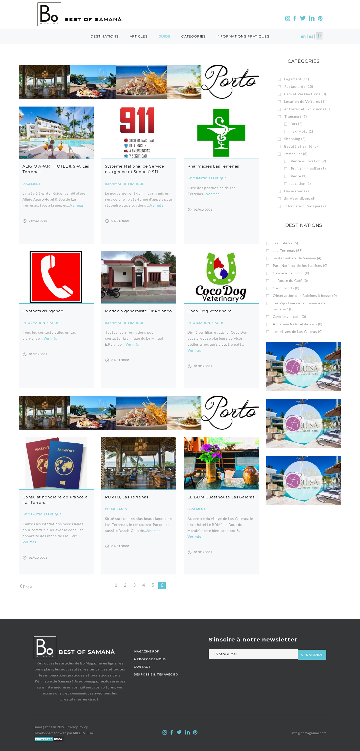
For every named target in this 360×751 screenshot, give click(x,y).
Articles (139, 36)
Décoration (296, 191)
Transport (295, 116)
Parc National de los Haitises (300, 265)
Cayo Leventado (289, 316)
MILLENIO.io (83, 733)
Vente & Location (308, 161)
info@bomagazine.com (309, 733)
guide (164, 36)
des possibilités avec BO (156, 674)
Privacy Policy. (77, 727)
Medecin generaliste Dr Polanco (138, 311)
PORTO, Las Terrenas (126, 497)
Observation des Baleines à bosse (305, 295)
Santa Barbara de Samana (297, 258)
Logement (31, 184)
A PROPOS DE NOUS (150, 659)
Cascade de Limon (291, 273)
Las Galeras (285, 243)
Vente (299, 176)
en (303, 36)
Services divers (300, 198)
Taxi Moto (302, 131)
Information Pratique (124, 184)
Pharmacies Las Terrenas (213, 166)
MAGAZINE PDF (146, 651)
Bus (297, 124)
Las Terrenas (288, 250)
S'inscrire (312, 654)
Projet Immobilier (308, 168)
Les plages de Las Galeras (297, 331)
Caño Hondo (286, 288)
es (311, 36)
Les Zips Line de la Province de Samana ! (299, 306)
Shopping (295, 139)
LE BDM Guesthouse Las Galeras (221, 497)
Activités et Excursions (307, 109)
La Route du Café (290, 280)
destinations (104, 36)
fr (319, 36)
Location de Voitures (305, 101)
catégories (193, 36)
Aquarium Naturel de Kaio (297, 324)
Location (301, 183)
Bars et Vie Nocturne (305, 94)
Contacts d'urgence (43, 311)
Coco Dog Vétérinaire (210, 311)
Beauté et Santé (301, 146)
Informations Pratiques (243, 36)
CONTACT (142, 666)
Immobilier (296, 154)
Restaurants (116, 509)
